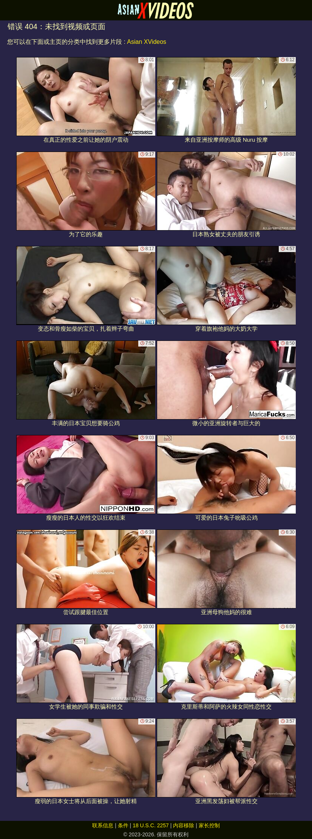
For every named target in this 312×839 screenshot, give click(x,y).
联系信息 (102, 825)
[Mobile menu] (7, 10)
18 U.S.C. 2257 (151, 825)
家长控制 (209, 825)
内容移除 (183, 825)
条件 (123, 825)
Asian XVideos (146, 42)
